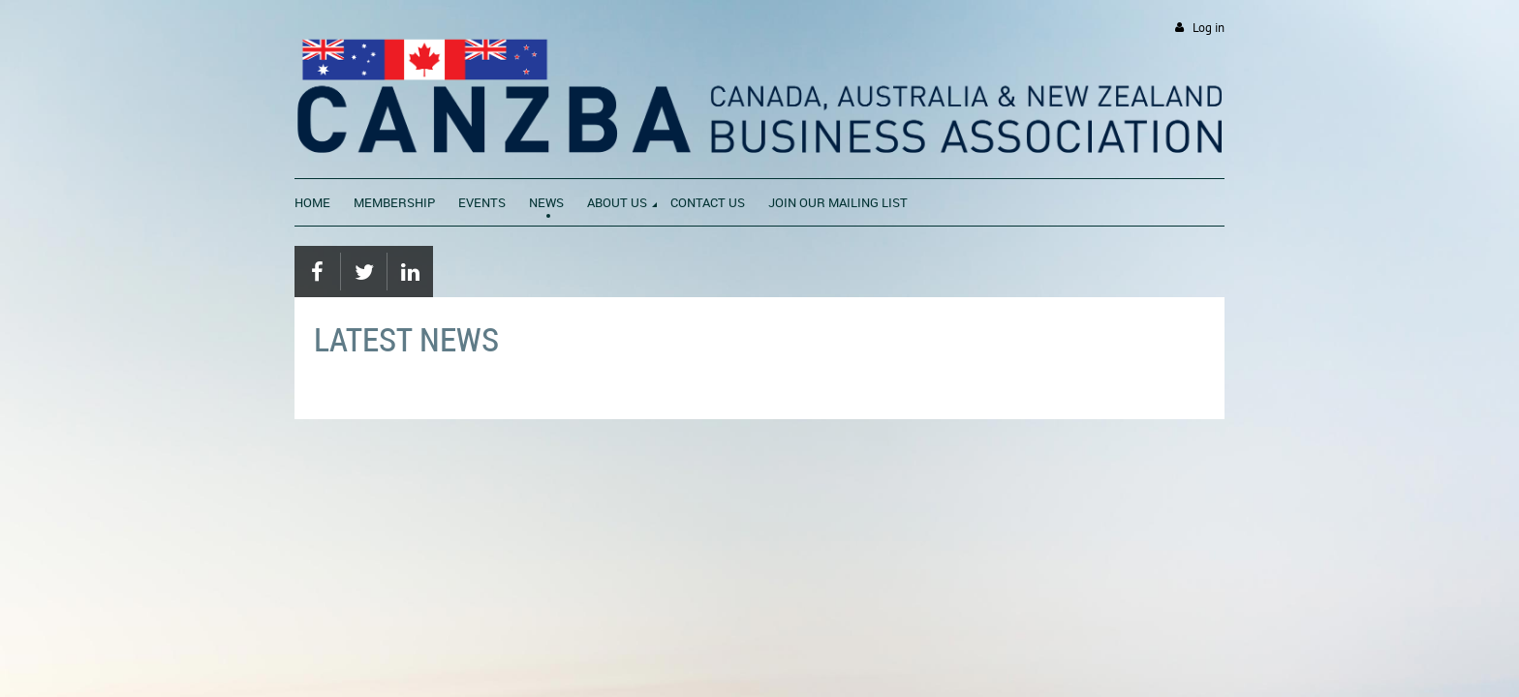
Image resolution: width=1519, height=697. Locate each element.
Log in (1208, 27)
